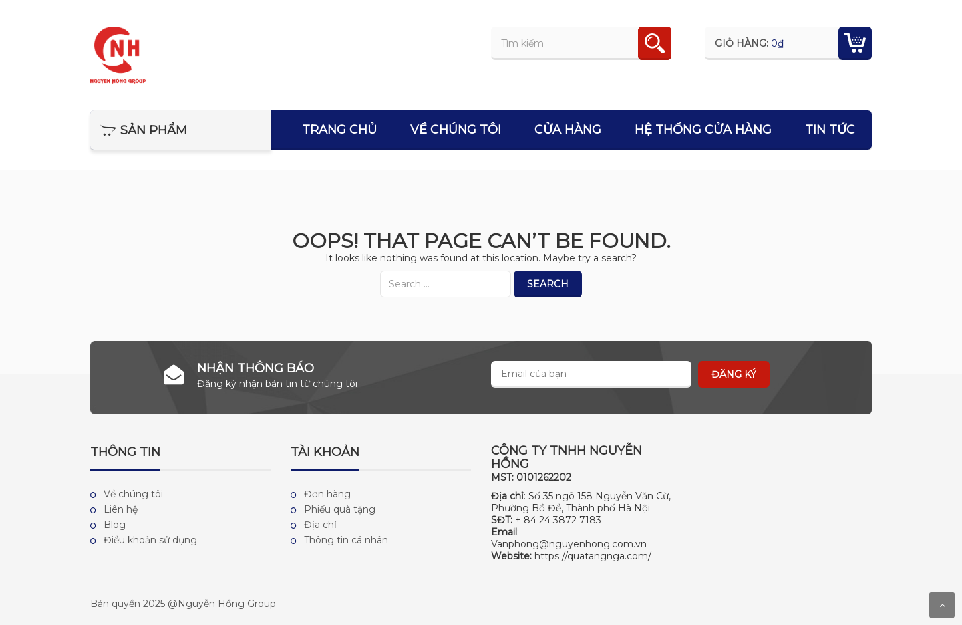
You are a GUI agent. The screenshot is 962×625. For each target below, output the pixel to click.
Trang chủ (339, 129)
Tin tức (830, 129)
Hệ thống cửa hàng (703, 129)
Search (548, 284)
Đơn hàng (327, 494)
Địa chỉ (320, 525)
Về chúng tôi (455, 129)
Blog (115, 525)
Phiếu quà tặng (339, 509)
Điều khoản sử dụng (150, 540)
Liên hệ (121, 509)
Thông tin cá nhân (346, 540)
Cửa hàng (567, 129)
